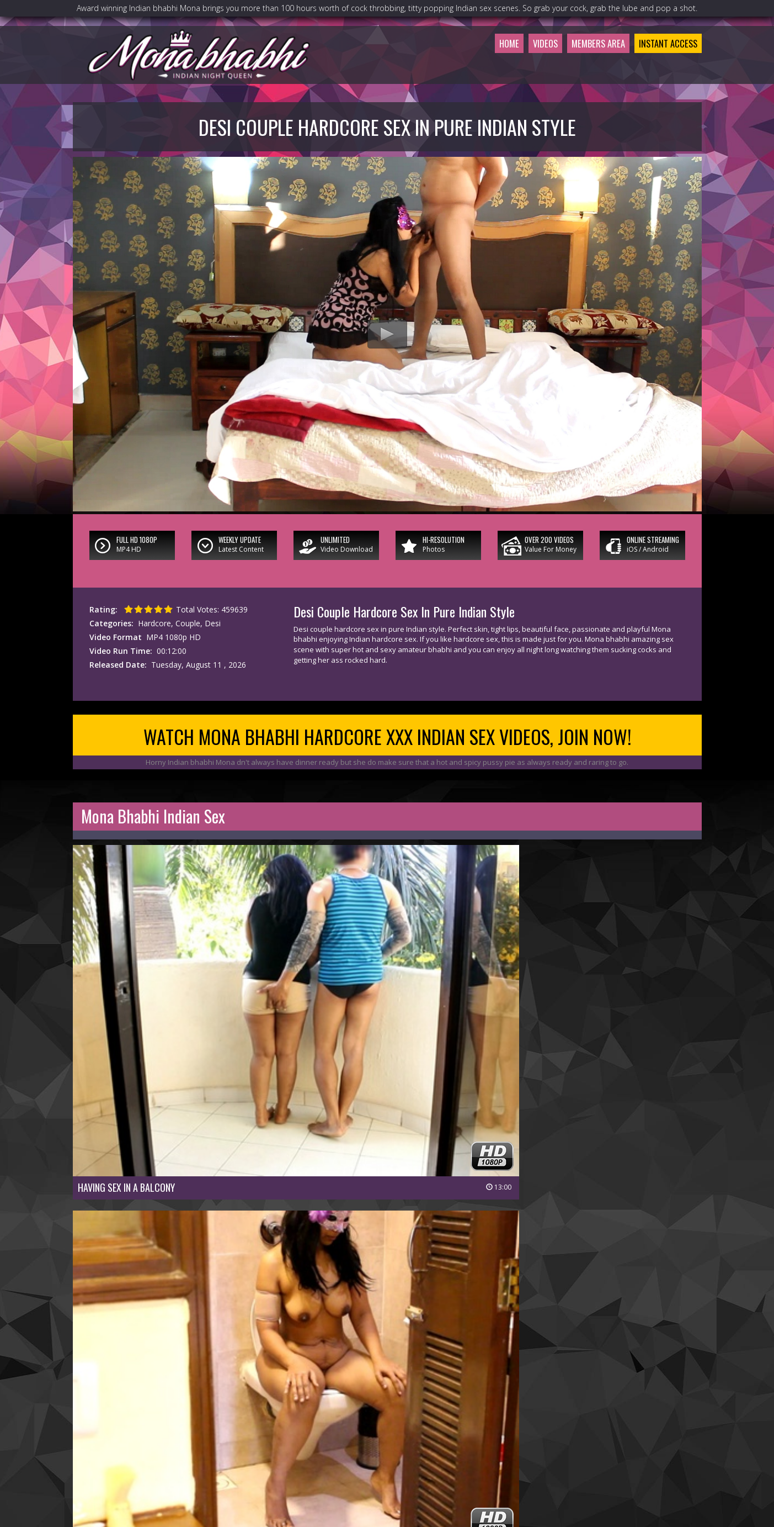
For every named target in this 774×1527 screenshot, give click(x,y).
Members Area (581, 68)
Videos (520, 68)
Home (479, 68)
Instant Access (662, 68)
